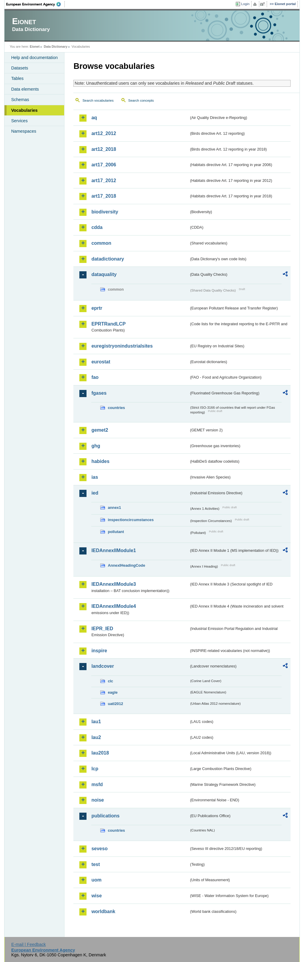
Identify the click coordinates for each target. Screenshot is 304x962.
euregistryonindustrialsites (121, 345)
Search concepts (141, 100)
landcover (102, 666)
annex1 (114, 507)
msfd (97, 784)
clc (110, 681)
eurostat (100, 361)
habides (100, 461)
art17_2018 (103, 196)
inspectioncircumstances (131, 520)
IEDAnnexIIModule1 (113, 550)
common (101, 243)
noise (97, 800)
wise (96, 895)
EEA (35, 4)
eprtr (96, 308)
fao (94, 377)
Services (19, 120)
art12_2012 (103, 133)
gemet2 (99, 430)
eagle (113, 692)
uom (96, 879)
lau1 (96, 721)
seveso (99, 848)
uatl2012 (115, 703)
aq (94, 117)
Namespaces (23, 131)
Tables (17, 78)
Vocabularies (24, 110)
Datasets (19, 68)
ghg (95, 445)
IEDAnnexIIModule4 (113, 606)
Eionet (35, 46)
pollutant (116, 531)
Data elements (25, 89)
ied (94, 492)
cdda (96, 227)
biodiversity (104, 211)
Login (245, 4)
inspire (99, 650)
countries (116, 407)
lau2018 (100, 752)
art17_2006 (103, 164)
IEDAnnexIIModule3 (113, 584)
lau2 (96, 737)
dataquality (103, 274)
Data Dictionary (55, 46)
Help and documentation (34, 57)
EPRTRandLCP (108, 323)
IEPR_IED (102, 628)
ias (94, 477)
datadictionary (107, 258)
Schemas (20, 99)
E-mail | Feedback (28, 944)
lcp (94, 768)
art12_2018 (103, 149)
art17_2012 (103, 180)
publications (105, 815)
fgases (99, 393)
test (95, 864)
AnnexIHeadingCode (126, 565)
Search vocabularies (97, 100)
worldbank (103, 911)
